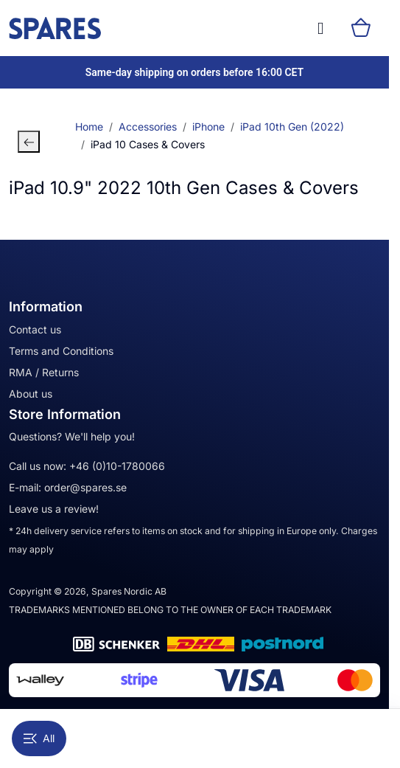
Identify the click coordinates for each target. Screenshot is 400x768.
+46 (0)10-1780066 (117, 466)
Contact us (35, 329)
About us (30, 393)
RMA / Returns (44, 372)
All (39, 738)
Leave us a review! (54, 508)
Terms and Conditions (61, 351)
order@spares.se (85, 487)
